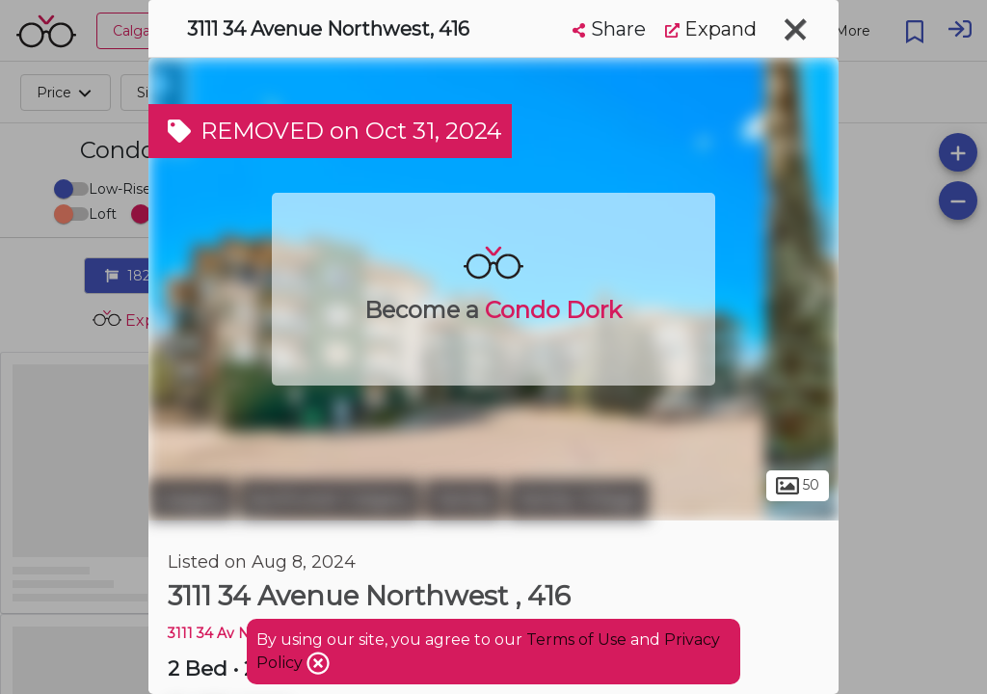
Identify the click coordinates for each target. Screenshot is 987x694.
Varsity (464, 499)
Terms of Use (576, 639)
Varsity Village (578, 499)
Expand (711, 28)
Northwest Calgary (330, 499)
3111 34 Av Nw (214, 633)
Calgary (191, 499)
